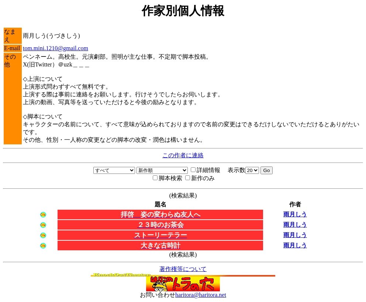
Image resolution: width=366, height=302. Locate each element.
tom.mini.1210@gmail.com (55, 48)
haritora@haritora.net (200, 295)
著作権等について (183, 269)
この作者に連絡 (183, 155)
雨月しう (295, 214)
